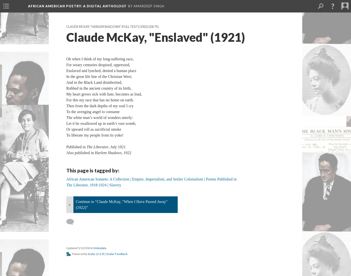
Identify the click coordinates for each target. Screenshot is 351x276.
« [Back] (70, 204)
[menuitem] (6, 6)
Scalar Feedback (117, 254)
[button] (333, 6)
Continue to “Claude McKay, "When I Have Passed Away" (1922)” (121, 205)
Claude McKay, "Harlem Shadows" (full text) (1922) (107, 27)
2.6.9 (100, 254)
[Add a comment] (72, 222)
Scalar (92, 254)
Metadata (100, 248)
